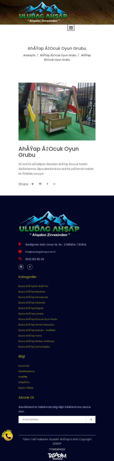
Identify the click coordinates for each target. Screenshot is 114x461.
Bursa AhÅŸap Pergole (31, 308)
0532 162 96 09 (34, 259)
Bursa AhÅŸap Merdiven (32, 291)
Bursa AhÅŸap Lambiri (31, 313)
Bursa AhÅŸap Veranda (32, 302)
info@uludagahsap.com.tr (40, 251)
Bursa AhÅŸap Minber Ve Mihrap (36, 341)
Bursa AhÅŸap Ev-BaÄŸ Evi (33, 286)
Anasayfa (29, 55)
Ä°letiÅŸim (24, 382)
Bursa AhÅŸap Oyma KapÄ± (34, 346)
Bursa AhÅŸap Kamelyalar (33, 297)
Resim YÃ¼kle (26, 387)
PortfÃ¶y (23, 376)
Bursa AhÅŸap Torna (30, 335)
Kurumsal (24, 365)
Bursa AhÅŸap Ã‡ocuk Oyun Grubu (38, 319)
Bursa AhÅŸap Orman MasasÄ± (36, 324)
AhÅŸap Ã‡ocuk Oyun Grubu (58, 55)
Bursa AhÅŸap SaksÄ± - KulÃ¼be (37, 330)
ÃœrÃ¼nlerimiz (27, 371)
